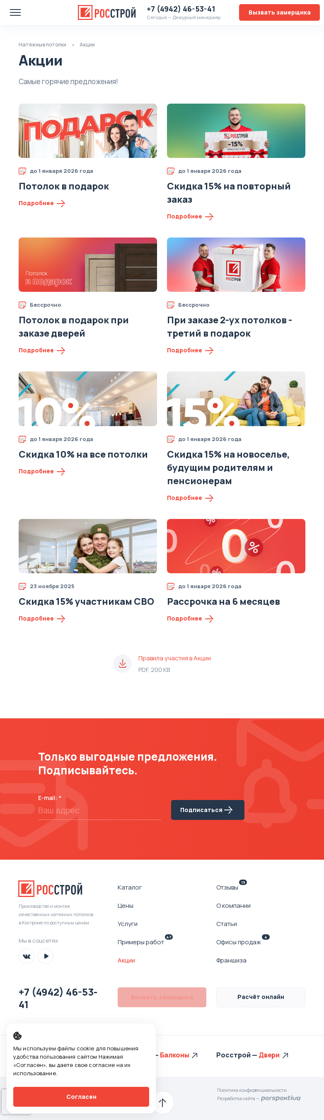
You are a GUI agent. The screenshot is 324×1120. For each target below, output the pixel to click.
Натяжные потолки (42, 44)
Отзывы (231, 887)
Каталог (130, 887)
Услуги (128, 923)
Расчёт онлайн (260, 997)
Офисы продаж (243, 941)
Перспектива (281, 1098)
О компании (233, 905)
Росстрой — (139, 1054)
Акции (126, 960)
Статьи (226, 923)
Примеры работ (145, 941)
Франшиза (231, 960)
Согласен (81, 1097)
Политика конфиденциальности (252, 1090)
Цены (125, 905)
